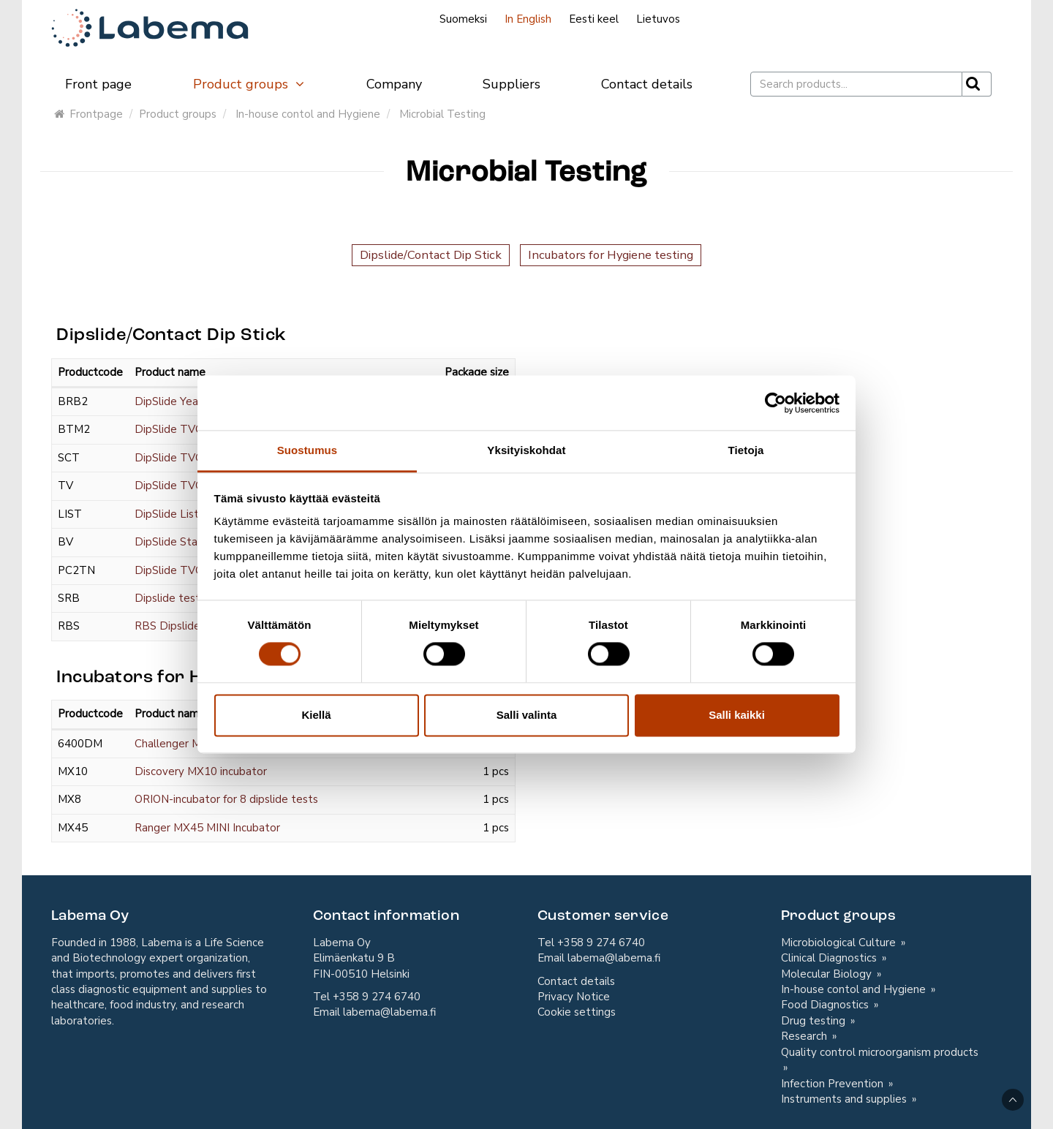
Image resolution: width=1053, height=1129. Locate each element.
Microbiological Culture (840, 942)
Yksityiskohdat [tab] (526, 450)
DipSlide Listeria (176, 514)
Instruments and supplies (845, 1099)
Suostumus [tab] (307, 450)
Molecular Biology (828, 974)
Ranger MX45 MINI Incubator (207, 827)
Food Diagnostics (826, 1004)
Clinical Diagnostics (830, 958)
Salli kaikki (737, 715)
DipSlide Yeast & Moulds (196, 401)
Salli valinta (527, 715)
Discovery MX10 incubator (201, 771)
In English (528, 19)
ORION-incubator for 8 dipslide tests (226, 799)
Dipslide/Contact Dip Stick (431, 254)
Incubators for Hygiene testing (610, 254)
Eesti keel (594, 19)
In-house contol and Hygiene (307, 114)
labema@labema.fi (389, 1012)
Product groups (249, 84)
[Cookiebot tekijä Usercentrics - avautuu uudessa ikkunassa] (775, 403)
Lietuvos (658, 19)
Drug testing (814, 1020)
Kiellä (316, 715)
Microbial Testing (442, 114)
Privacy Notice (573, 996)
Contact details (646, 84)
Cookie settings (576, 1012)
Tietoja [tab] (746, 450)
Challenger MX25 (178, 743)
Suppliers (511, 84)
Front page (98, 84)
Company (394, 84)
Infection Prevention (833, 1083)
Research (805, 1036)
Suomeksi (463, 19)
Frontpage (88, 114)
